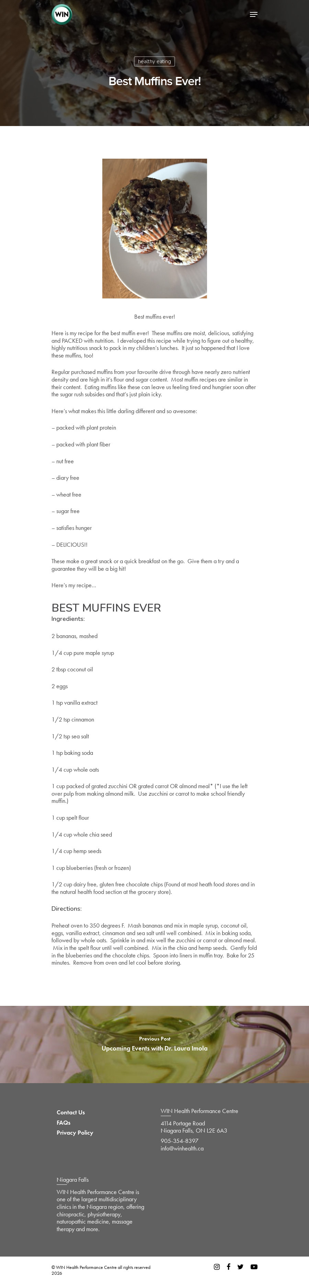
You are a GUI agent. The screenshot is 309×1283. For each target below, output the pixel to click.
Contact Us (71, 1112)
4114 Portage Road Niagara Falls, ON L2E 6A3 (194, 1127)
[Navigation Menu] (254, 14)
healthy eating (154, 61)
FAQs (63, 1122)
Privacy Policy (75, 1132)
